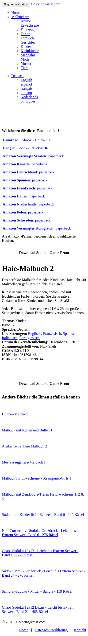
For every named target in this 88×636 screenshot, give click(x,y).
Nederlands (29, 97)
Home (15, 13)
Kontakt (80, 630)
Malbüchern (20, 17)
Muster (26, 64)
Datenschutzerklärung (51, 630)
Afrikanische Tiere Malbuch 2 (24, 446)
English (26, 80)
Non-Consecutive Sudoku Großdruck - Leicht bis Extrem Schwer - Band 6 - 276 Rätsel (39, 533)
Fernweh (27, 38)
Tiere (24, 68)
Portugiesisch (29, 338)
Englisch (34, 334)
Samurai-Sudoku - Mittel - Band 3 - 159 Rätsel (37, 591)
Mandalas (28, 55)
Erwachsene (30, 25)
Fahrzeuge (28, 30)
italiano (26, 93)
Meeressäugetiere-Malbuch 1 (24, 462)
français (27, 88)
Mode (25, 59)
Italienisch (10, 338)
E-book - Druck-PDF (27, 140)
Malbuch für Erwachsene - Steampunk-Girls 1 (36, 478)
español (26, 84)
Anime (26, 21)
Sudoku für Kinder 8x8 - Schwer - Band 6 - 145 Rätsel (43, 515)
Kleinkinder (29, 51)
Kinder (26, 47)
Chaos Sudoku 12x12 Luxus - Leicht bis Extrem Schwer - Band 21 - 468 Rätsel (38, 609)
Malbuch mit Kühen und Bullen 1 (27, 430)
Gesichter (28, 42)
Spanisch (70, 334)
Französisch (52, 334)
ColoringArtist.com (45, 4)
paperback (33, 156)
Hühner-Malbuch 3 (16, 414)
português (28, 101)
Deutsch (17, 76)
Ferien (25, 34)
